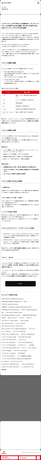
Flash (25, 301)
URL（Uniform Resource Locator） (11, 314)
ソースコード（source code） (9, 336)
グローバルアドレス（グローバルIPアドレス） (12, 325)
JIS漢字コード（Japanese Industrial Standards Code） (17, 306)
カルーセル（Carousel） (8, 322)
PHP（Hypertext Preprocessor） (11, 309)
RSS (3, 311)
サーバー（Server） (6, 331)
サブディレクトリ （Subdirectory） (10, 333)
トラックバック (22, 339)
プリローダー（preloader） (20, 350)
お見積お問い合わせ (6, 458)
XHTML (4, 317)
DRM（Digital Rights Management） (12, 301)
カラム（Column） (24, 320)
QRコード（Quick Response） (29, 309)
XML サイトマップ (12, 317)
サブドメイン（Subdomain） (28, 333)
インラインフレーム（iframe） (9, 352)
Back (20, 283)
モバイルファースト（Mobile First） (10, 363)
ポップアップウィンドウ (16, 360)
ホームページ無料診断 (24, 458)
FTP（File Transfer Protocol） (10, 303)
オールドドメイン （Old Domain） (10, 320)
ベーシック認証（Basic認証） (24, 355)
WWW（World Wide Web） (30, 314)
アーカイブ (21, 317)
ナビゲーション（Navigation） (25, 341)
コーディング (32, 328)
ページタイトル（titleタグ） (8, 355)
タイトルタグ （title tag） (24, 336)
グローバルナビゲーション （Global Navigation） (14, 328)
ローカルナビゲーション (28, 366)
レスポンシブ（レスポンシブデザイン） (11, 366)
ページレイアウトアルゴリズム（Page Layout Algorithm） (16, 358)
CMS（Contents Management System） (13, 298)
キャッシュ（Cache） (21, 322)
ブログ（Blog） (21, 352)
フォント (24, 347)
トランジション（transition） (9, 341)
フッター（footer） (32, 347)
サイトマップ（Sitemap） (19, 331)
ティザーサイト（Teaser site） (9, 339)
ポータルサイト (5, 360)
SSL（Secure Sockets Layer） (14, 311)
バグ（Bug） (32, 344)
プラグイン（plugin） (7, 350)
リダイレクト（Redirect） (27, 363)
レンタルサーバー (22, 344)
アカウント (28, 317)
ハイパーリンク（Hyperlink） (9, 344)
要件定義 (4, 369)
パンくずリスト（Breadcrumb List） (11, 347)
